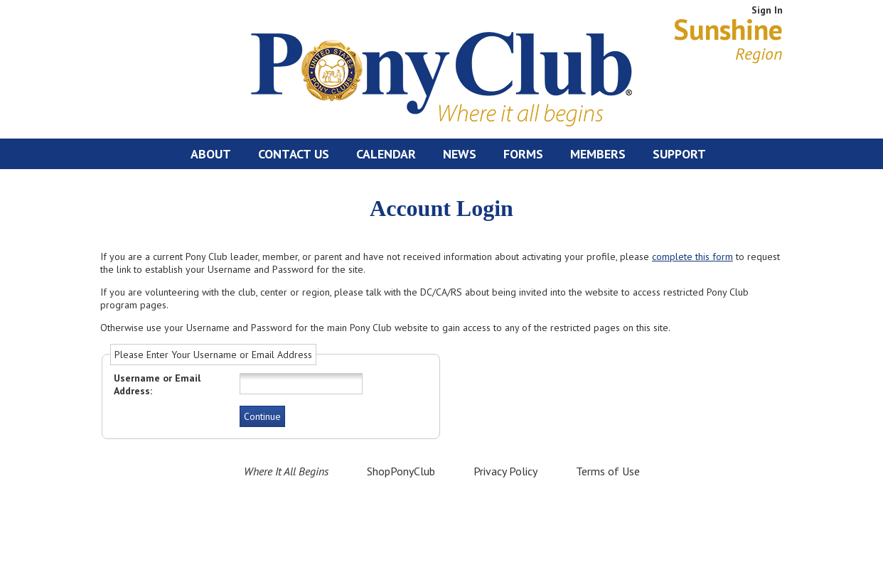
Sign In (767, 10)
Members (598, 154)
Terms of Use (608, 471)
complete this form (692, 256)
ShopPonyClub (401, 471)
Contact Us (293, 154)
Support (679, 154)
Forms (523, 154)
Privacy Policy (505, 471)
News (459, 154)
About (211, 154)
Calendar (386, 154)
